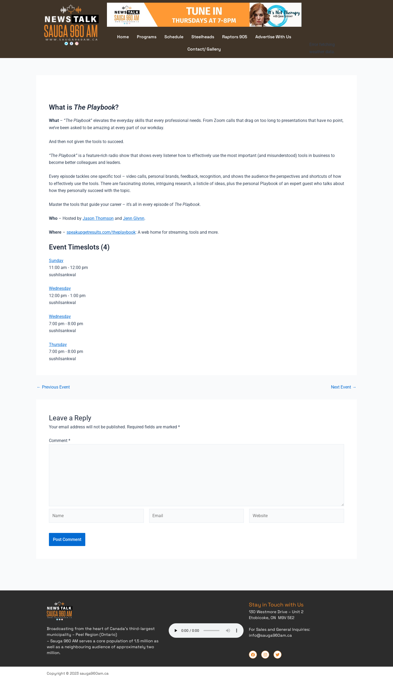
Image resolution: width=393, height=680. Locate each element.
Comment (59, 440)
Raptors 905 (234, 37)
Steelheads (202, 37)
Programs (146, 37)
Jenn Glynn (133, 218)
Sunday (56, 260)
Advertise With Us (273, 37)
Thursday (58, 344)
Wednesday (60, 288)
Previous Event (53, 387)
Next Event (343, 387)
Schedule (173, 37)
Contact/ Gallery (204, 49)
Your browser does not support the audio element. (206, 630)
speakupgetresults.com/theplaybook (101, 232)
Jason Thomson (98, 218)
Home (123, 37)
